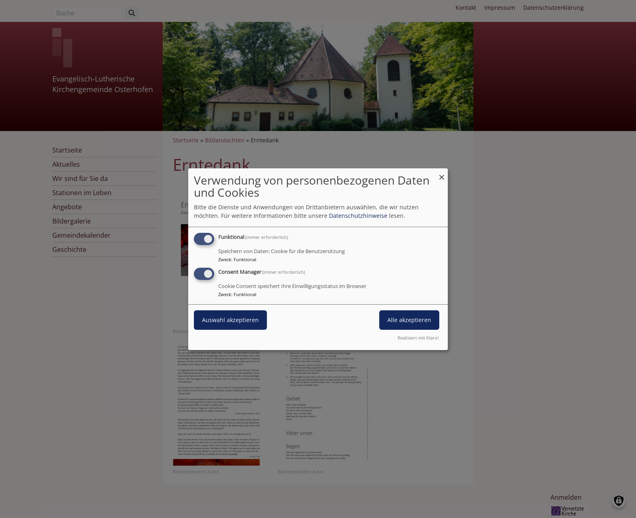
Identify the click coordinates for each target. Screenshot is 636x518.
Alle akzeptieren (409, 320)
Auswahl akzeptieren (230, 320)
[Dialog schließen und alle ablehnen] (442, 173)
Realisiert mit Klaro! (418, 338)
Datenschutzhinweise (358, 215)
